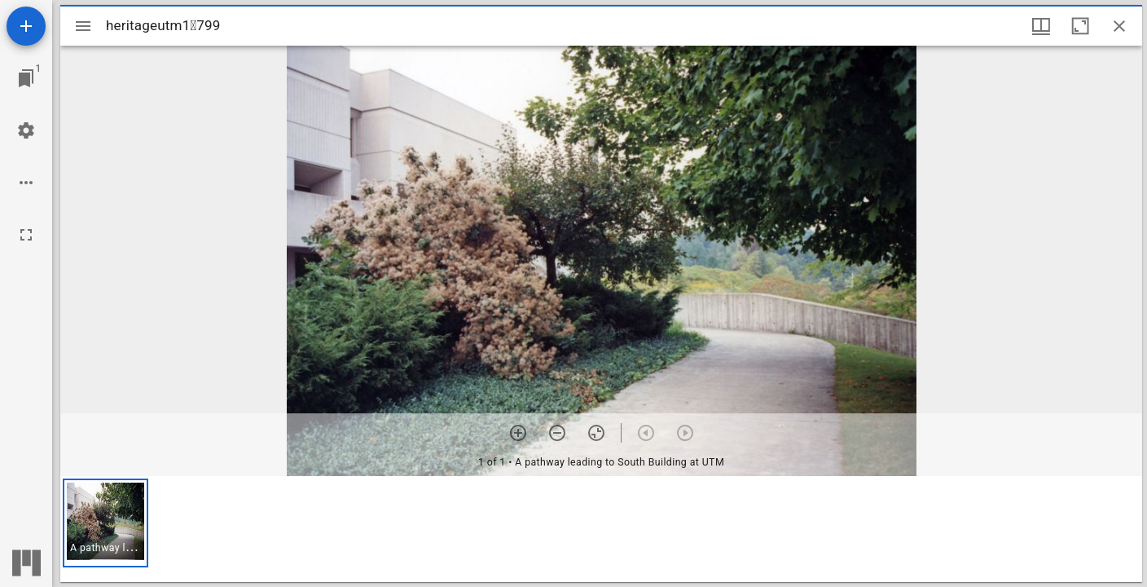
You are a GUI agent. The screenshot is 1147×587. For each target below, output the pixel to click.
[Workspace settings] (26, 130)
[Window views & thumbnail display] (1041, 26)
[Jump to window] (26, 78)
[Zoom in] (518, 432)
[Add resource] (26, 26)
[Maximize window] (1080, 26)
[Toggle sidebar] (83, 26)
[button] (105, 523)
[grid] (601, 529)
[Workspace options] (26, 182)
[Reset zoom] (596, 432)
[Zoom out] (557, 432)
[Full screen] (26, 234)
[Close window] (1119, 26)
